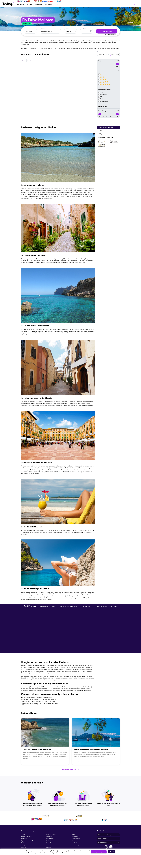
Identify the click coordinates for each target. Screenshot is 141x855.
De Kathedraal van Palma (47, 606)
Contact (23, 833)
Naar (67, 29)
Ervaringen (24, 837)
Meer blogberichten (70, 768)
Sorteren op (100, 52)
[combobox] (30, 31)
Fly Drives (29, 4)
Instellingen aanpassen (98, 852)
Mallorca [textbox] (68, 31)
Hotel (101, 91)
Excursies (48, 846)
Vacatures (49, 835)
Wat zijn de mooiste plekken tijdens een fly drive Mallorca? (39, 699)
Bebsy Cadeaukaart (51, 841)
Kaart (117, 54)
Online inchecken (51, 839)
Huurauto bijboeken (77, 843)
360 (100, 130)
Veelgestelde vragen (26, 835)
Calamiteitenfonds (51, 833)
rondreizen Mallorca (113, 48)
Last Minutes (48, 4)
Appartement (103, 94)
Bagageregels (49, 837)
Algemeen (102, 133)
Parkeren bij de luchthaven (53, 848)
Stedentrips (38, 4)
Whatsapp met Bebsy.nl (108, 833)
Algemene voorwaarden (27, 839)
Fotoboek (74, 841)
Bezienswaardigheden (105, 127)
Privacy (23, 843)
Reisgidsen (75, 835)
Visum (73, 839)
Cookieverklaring (49, 853)
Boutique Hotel (104, 101)
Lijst (112, 54)
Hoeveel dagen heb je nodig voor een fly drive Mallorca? (38, 701)
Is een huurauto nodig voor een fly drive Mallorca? (37, 697)
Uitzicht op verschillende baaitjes (107, 606)
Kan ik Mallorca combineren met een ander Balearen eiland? (40, 702)
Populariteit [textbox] (102, 54)
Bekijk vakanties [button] (107, 31)
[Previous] (22, 60)
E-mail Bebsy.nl (108, 841)
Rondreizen (20, 4)
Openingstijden (108, 837)
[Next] (30, 60)
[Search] (68, 4)
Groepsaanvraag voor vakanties (55, 843)
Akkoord (111, 852)
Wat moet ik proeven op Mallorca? (32, 704)
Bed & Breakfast (104, 98)
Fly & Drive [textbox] (29, 31)
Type (26, 29)
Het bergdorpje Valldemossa (68, 606)
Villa (101, 96)
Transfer (74, 833)
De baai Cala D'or (87, 606)
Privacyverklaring (61, 853)
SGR (22, 848)
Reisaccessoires (76, 837)
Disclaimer (24, 846)
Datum (84, 29)
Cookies (23, 841)
